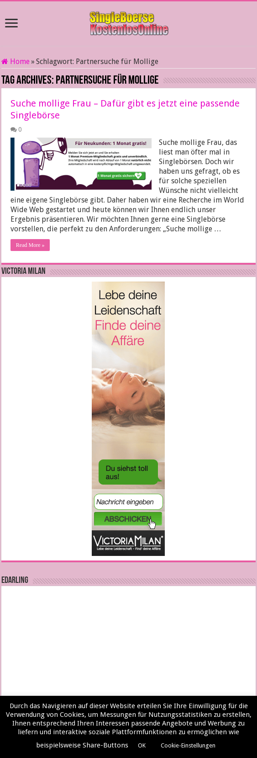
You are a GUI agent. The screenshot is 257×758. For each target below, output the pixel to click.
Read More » (30, 245)
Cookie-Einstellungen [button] (188, 745)
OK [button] (142, 745)
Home (15, 61)
